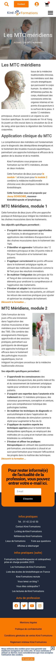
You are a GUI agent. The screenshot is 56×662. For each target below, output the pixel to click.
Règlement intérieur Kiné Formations (28, 642)
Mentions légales (28, 622)
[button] (52, 648)
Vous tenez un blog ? (28, 581)
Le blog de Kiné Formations (28, 531)
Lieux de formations (15, 541)
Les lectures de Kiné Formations (28, 591)
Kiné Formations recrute (28, 576)
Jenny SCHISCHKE (16, 196)
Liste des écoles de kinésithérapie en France (28, 571)
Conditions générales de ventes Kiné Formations (28, 635)
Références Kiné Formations (28, 536)
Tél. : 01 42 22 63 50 (28, 521)
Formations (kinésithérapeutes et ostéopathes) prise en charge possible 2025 (27, 561)
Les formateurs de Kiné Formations (28, 567)
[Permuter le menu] (50, 13)
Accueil (17, 42)
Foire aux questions (41, 541)
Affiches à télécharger (28, 546)
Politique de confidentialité (28, 629)
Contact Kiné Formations (28, 526)
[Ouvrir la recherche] (6, 4)
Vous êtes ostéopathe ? (28, 586)
